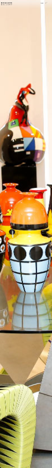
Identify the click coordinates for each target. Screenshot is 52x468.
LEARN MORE (13, 234)
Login (42, 3)
